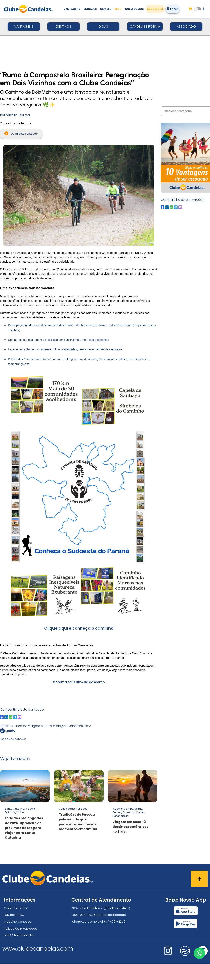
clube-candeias (16, 739)
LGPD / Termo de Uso (19, 935)
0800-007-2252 (82, 915)
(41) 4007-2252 (114, 922)
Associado (186, 26)
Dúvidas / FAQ (14, 915)
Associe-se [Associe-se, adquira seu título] (155, 9)
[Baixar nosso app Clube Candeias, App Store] (186, 910)
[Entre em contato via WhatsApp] (199, 953)
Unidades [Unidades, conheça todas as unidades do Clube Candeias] (90, 9)
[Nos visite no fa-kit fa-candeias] (185, 955)
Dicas (103, 26)
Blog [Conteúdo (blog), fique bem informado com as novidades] (118, 9)
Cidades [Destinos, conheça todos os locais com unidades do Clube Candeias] (105, 9)
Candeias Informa (145, 26)
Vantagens (23, 26)
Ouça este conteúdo (21, 133)
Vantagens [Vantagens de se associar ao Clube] (72, 9)
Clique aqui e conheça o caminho (78, 628)
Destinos (63, 26)
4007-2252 (78, 908)
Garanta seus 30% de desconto (79, 682)
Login (173, 9)
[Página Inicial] (29, 9)
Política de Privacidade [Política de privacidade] (20, 929)
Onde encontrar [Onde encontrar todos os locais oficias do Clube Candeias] (16, 908)
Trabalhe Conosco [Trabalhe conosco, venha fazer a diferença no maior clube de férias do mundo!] (17, 922)
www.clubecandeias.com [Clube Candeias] (37, 949)
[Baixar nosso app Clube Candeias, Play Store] (185, 923)
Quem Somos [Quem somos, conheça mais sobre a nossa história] (134, 9)
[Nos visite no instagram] (168, 953)
